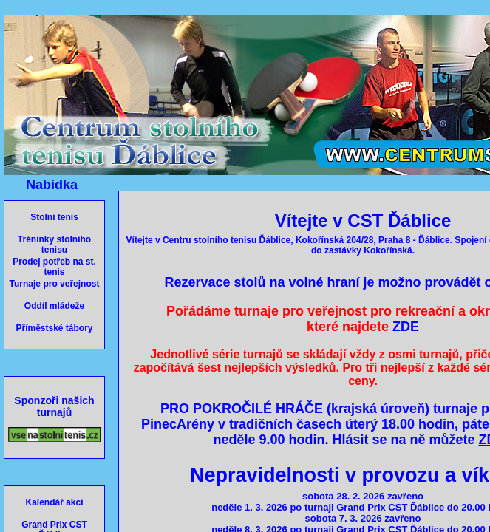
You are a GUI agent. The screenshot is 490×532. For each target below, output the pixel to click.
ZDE (405, 326)
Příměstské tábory (54, 328)
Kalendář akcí (54, 502)
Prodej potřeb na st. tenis (54, 266)
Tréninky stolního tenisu (54, 244)
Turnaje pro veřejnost (55, 284)
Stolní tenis (54, 217)
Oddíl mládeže (54, 306)
